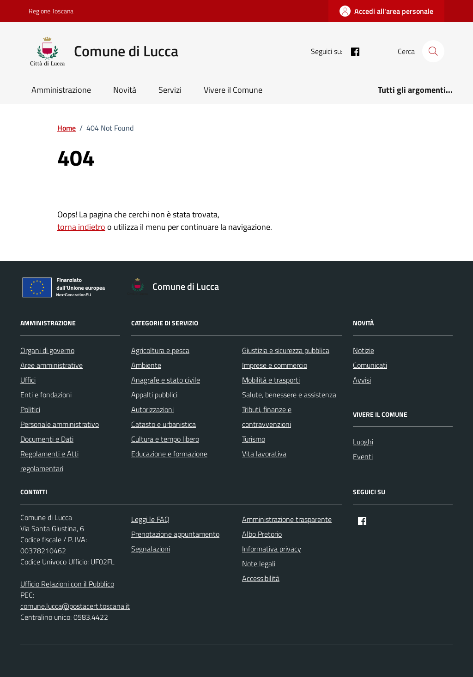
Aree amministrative (51, 365)
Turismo (253, 438)
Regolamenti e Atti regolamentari (49, 461)
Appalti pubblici (154, 394)
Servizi (170, 90)
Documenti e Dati (46, 438)
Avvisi (362, 379)
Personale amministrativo (59, 424)
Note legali (258, 563)
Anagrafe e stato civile (165, 379)
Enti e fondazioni (46, 394)
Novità (124, 90)
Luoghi (363, 441)
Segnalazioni (150, 548)
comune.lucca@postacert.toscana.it (75, 605)
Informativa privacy (271, 548)
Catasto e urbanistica (163, 424)
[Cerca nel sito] (433, 51)
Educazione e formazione (169, 453)
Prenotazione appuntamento (175, 533)
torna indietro (81, 227)
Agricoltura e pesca (160, 350)
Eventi (363, 456)
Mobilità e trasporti (271, 379)
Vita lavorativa (264, 453)
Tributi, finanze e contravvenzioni (266, 417)
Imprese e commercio (274, 365)
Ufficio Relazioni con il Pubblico (67, 583)
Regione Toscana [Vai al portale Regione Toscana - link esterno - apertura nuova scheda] (51, 11)
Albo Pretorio (262, 533)
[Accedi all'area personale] (386, 11)
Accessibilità (260, 578)
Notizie (363, 350)
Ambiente (146, 365)
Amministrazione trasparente (287, 519)
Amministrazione (61, 90)
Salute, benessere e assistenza (289, 394)
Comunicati (370, 365)
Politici (30, 409)
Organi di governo (47, 350)
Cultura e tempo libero (165, 438)
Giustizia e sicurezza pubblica (285, 350)
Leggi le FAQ (150, 519)
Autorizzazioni (152, 409)
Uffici (28, 379)
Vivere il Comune (233, 90)
